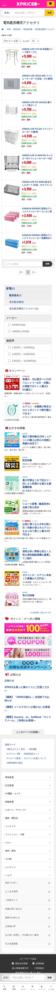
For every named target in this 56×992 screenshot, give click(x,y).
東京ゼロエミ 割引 (16, 749)
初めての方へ (27, 882)
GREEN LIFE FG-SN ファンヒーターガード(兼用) (37, 130)
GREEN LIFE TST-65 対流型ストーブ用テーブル (37, 50)
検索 (49, 13)
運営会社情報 (20, 963)
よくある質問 (27, 890)
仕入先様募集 (27, 943)
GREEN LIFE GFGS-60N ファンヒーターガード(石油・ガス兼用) (37, 77)
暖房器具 (16, 29)
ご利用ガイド (27, 899)
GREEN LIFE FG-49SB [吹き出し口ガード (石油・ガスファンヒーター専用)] (37, 185)
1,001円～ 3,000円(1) (23, 347)
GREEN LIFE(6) (20, 331)
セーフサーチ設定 (28, 959)
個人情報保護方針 (20, 968)
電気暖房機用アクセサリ (45, 29)
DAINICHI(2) (19, 324)
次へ (34, 272)
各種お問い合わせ (27, 908)
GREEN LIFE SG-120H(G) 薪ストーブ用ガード (37, 104)
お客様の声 (27, 925)
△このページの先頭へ (28, 732)
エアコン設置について (35, 758)
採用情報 (38, 963)
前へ (21, 272)
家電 (9, 29)
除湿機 (33, 749)
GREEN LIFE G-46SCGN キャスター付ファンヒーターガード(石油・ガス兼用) (37, 158)
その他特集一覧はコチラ (40, 613)
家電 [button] (7, 13)
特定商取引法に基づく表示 (28, 972)
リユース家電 (14, 758)
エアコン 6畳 (14, 754)
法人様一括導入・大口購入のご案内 (27, 934)
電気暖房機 (27, 29)
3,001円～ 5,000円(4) (23, 354)
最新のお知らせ (27, 916)
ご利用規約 (39, 968)
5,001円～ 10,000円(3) (24, 360)
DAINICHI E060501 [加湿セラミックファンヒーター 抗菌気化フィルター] (37, 238)
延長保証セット (32, 754)
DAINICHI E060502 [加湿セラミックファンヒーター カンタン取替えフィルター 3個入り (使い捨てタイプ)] (37, 213)
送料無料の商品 (15, 763)
